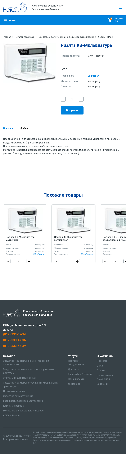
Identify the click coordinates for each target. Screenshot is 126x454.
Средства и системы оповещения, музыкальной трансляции (30, 384)
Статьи (101, 370)
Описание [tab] (8, 128)
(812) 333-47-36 (14, 340)
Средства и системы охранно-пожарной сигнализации (66, 37)
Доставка (73, 369)
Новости (102, 360)
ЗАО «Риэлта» (96, 55)
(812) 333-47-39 (14, 346)
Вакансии (102, 383)
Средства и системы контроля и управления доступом (28, 371)
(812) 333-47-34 (14, 334)
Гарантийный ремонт (80, 374)
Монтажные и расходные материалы (24, 410)
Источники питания (14, 391)
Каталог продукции (25, 37)
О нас (100, 365)
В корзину (72, 110)
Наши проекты (76, 379)
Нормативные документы (105, 377)
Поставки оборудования (76, 362)
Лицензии (74, 383)
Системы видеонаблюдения (19, 377)
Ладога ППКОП (105, 37)
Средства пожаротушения (18, 396)
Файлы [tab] (24, 128)
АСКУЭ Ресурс (11, 415)
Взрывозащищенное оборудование (23, 400)
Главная (7, 37)
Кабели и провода (13, 405)
